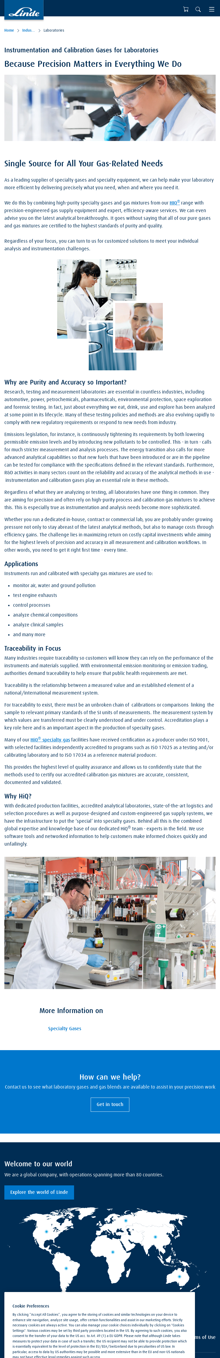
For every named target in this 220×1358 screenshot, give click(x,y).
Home (9, 30)
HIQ (175, 203)
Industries (28, 30)
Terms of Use (202, 1337)
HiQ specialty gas (50, 740)
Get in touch (110, 1104)
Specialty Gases (64, 1028)
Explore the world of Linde (39, 1192)
